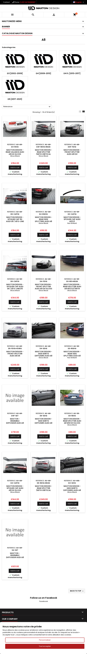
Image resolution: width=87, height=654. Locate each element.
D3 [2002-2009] (15, 73)
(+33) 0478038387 (28, 2)
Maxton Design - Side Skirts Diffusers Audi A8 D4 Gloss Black (43, 354)
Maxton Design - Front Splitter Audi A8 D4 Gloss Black (43, 287)
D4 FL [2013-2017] (72, 73)
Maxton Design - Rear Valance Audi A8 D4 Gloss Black (15, 153)
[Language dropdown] (78, 2)
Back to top (77, 591)
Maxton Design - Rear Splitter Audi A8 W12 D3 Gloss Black (72, 421)
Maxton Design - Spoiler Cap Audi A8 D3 (72, 219)
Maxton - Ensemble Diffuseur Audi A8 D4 (15, 556)
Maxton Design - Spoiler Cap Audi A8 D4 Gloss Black (14, 489)
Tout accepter (45, 646)
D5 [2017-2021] (15, 99)
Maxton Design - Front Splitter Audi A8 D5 (14, 353)
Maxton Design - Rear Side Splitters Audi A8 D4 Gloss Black (43, 220)
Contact (6, 2)
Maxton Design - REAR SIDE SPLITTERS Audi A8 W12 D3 (72, 354)
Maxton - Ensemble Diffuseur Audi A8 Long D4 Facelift (15, 421)
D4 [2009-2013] (43, 73)
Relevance (27, 106)
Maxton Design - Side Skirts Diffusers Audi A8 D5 (43, 421)
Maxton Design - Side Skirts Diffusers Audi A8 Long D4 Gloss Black (72, 490)
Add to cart (14, 167)
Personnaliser (45, 640)
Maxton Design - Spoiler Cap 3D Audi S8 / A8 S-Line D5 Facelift (15, 220)
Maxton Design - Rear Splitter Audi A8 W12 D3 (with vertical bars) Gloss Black (72, 288)
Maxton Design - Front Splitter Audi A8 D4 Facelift (72, 153)
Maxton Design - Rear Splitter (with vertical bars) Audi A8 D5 (43, 489)
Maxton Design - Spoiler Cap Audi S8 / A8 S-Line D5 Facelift (14, 287)
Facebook (43, 601)
